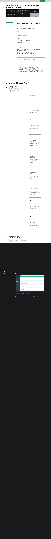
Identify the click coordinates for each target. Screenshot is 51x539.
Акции (12, 0)
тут (20, 46)
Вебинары (24, 0)
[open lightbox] (30, 283)
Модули (20, 0)
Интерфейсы (16, 0)
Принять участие (42, 77)
